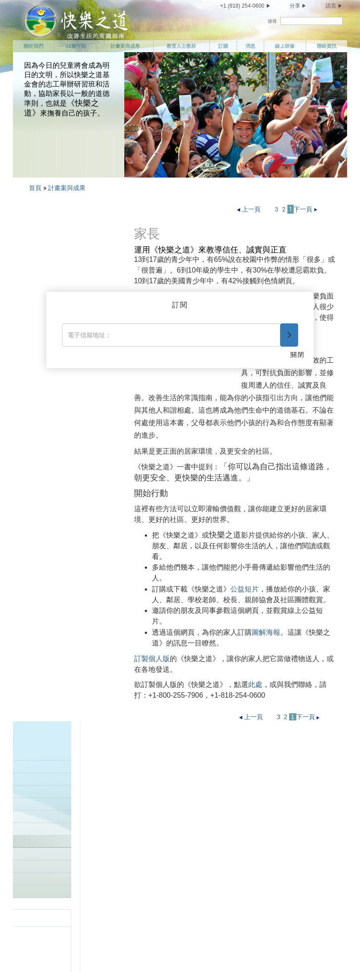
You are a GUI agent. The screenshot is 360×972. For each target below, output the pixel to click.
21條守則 (75, 46)
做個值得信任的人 (239, 761)
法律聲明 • (154, 952)
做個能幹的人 (233, 808)
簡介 (34, 259)
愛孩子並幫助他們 (150, 761)
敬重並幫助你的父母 (153, 777)
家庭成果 (49, 371)
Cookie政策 (181, 952)
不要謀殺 (137, 823)
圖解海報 (266, 632)
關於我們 (33, 46)
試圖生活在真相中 (150, 808)
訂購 (223, 46)
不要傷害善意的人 (150, 879)
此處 (255, 684)
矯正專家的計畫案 (52, 284)
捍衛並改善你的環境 (153, 894)
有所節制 (47, 886)
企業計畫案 (43, 271)
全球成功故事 (46, 396)
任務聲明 (47, 777)
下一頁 (306, 209)
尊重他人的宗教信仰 (242, 823)
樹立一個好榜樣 (49, 384)
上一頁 (249, 209)
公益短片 (244, 589)
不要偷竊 (137, 910)
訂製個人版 (152, 658)
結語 (220, 903)
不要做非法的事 (146, 839)
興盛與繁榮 (229, 887)
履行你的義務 (233, 777)
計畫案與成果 (125, 46)
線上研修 (285, 46)
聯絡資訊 (326, 46)
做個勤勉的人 (233, 792)
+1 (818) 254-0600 (242, 6)
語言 (331, 6)
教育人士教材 (181, 46)
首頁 (35, 187)
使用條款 (126, 952)
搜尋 (272, 21)
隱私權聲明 (97, 952)
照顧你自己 (50, 870)
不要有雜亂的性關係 (63, 902)
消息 (250, 46)
